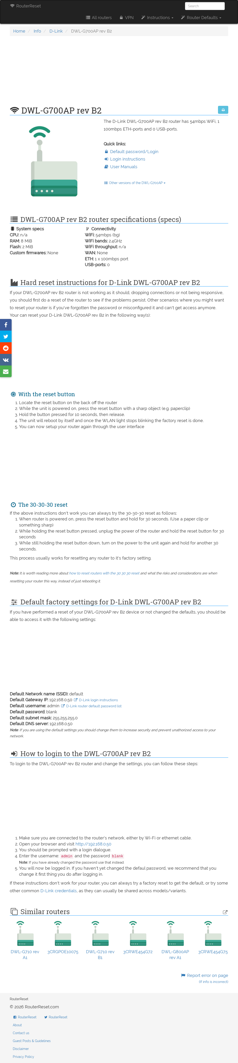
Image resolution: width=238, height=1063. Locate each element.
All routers (98, 17)
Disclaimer (21, 1049)
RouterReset (25, 5)
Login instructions (124, 159)
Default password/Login (131, 151)
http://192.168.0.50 (93, 844)
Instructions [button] (157, 17)
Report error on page (204, 978)
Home (19, 31)
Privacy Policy (23, 1057)
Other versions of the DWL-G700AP (134, 183)
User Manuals (120, 166)
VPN (126, 17)
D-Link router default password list (91, 706)
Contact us (21, 1033)
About (17, 1025)
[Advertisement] (119, 73)
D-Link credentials (58, 890)
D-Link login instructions (95, 700)
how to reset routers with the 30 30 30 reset (104, 573)
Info (37, 31)
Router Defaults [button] (200, 17)
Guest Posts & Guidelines (32, 1041)
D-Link (56, 31)
